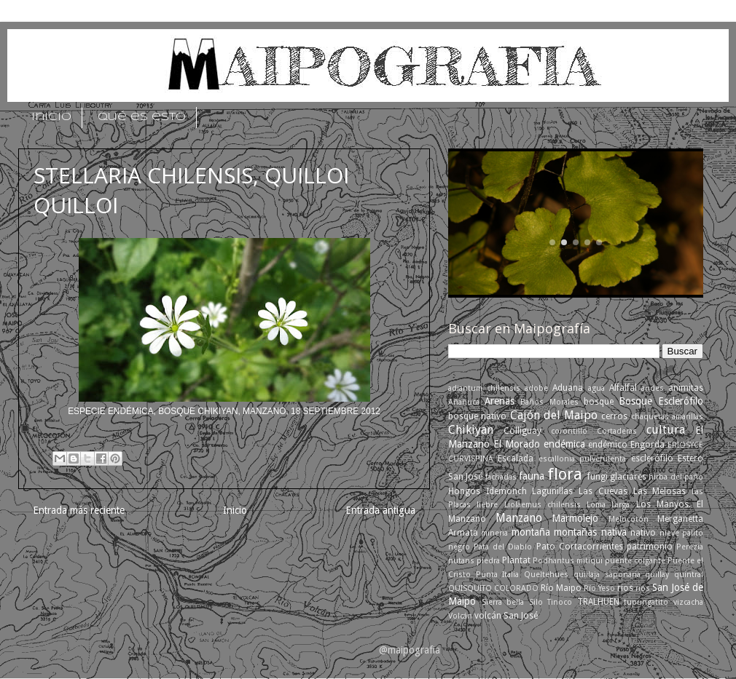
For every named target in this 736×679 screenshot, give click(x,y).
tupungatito (646, 602)
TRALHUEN (598, 602)
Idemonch (506, 491)
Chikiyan (470, 430)
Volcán (460, 616)
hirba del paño (676, 477)
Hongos (464, 491)
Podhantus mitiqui (568, 560)
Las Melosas (659, 491)
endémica (564, 444)
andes (652, 388)
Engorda (647, 445)
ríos (642, 588)
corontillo (569, 431)
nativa (614, 532)
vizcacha (688, 602)
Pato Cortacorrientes (579, 546)
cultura (665, 430)
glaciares (628, 477)
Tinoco (559, 602)
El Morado (516, 444)
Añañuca (463, 402)
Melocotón (628, 519)
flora (564, 474)
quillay (657, 574)
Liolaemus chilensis (542, 504)
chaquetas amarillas (667, 416)
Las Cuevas (603, 491)
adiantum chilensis (484, 388)
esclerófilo (652, 458)
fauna (531, 476)
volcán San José (506, 616)
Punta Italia (498, 574)
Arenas (499, 401)
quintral (688, 574)
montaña (531, 532)
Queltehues (546, 574)
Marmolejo (575, 518)
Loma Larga (608, 504)
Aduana (567, 388)
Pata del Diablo (503, 547)
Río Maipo (561, 588)
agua (596, 388)
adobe (536, 388)
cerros (614, 416)
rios (625, 588)
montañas (575, 532)
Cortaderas (617, 431)
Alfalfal (623, 388)
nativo (643, 533)
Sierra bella (503, 602)
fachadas (501, 477)
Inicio (235, 510)
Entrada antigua (380, 510)
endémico (607, 445)
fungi (597, 477)
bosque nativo (477, 416)
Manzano (519, 518)
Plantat (516, 560)
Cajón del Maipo (554, 415)
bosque (599, 402)
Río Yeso (599, 588)
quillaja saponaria (607, 574)
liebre (487, 504)
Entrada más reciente (79, 510)
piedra (488, 560)
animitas (685, 388)
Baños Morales (549, 402)
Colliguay (522, 431)
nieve (669, 533)
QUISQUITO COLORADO (493, 588)
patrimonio (650, 546)
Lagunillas (552, 491)
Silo (536, 602)
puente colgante (635, 560)
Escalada (515, 458)
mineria (494, 533)
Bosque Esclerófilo (661, 401)
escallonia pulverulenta (582, 459)
